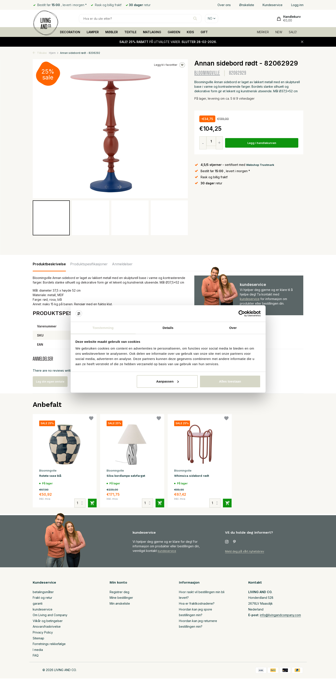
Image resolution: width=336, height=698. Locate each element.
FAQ (36, 655)
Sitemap (38, 638)
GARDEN (174, 32)
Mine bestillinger (121, 597)
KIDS (190, 32)
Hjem (54, 52)
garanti (37, 603)
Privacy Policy (43, 632)
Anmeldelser (122, 264)
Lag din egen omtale (54, 381)
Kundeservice (272, 5)
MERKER (263, 32)
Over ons (224, 5)
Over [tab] (233, 327)
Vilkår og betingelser (48, 621)
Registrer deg (119, 592)
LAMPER (93, 32)
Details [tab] (168, 327)
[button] (120, 187)
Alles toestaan (230, 381)
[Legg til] (89, 497)
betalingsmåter (43, 592)
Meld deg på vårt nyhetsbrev (246, 551)
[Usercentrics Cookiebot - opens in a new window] (242, 313)
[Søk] (140, 18)
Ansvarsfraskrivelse (47, 626)
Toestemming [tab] (103, 327)
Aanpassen (167, 381)
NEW (278, 32)
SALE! (293, 32)
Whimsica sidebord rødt (194, 476)
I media (38, 650)
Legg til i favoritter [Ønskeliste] (169, 65)
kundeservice (250, 299)
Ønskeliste (246, 5)
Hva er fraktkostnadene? (196, 603)
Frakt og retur (42, 597)
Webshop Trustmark (261, 165)
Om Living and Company (50, 615)
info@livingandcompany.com (280, 615)
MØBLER (111, 32)
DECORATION (70, 32)
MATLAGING (152, 32)
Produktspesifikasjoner (89, 264)
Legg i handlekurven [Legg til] (262, 143)
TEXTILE (130, 32)
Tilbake (40, 52)
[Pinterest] (234, 542)
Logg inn (297, 5)
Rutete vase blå (53, 476)
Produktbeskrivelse (49, 264)
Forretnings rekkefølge (49, 644)
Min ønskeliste (120, 603)
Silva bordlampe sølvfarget (130, 476)
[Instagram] (227, 542)
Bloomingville (207, 73)
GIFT (204, 32)
